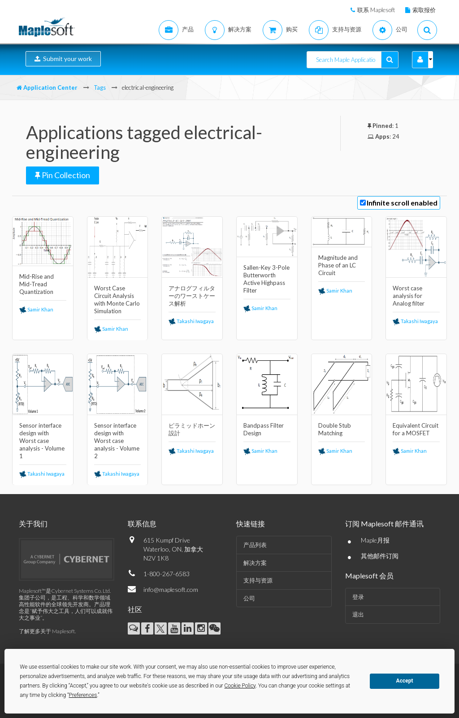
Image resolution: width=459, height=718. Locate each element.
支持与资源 (258, 580)
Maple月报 (375, 540)
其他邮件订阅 (379, 556)
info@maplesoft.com (170, 589)
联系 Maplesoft (376, 9)
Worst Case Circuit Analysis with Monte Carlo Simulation (117, 300)
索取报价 (424, 9)
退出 (358, 614)
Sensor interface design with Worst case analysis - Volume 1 (42, 441)
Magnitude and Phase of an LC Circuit (338, 265)
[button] (420, 59)
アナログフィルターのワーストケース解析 (192, 296)
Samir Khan (36, 309)
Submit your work (63, 58)
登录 (358, 596)
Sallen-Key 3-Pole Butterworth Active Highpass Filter (266, 279)
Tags (100, 87)
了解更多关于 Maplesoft (47, 631)
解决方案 (255, 562)
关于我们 (33, 523)
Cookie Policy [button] (240, 686)
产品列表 (255, 544)
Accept (404, 681)
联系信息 (142, 523)
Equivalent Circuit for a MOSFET (415, 429)
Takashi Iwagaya (191, 321)
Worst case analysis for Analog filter (408, 296)
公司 (249, 598)
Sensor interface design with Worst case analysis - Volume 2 (116, 441)
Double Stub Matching (334, 429)
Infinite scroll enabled (402, 202)
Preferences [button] (83, 695)
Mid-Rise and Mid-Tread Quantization (36, 284)
